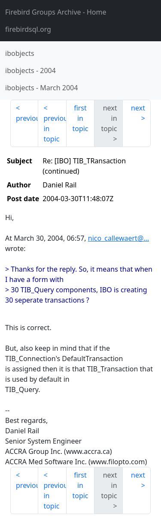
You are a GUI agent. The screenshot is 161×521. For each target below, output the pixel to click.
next (138, 108)
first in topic (80, 118)
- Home (55, 12)
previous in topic (54, 128)
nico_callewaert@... (118, 238)
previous (27, 118)
